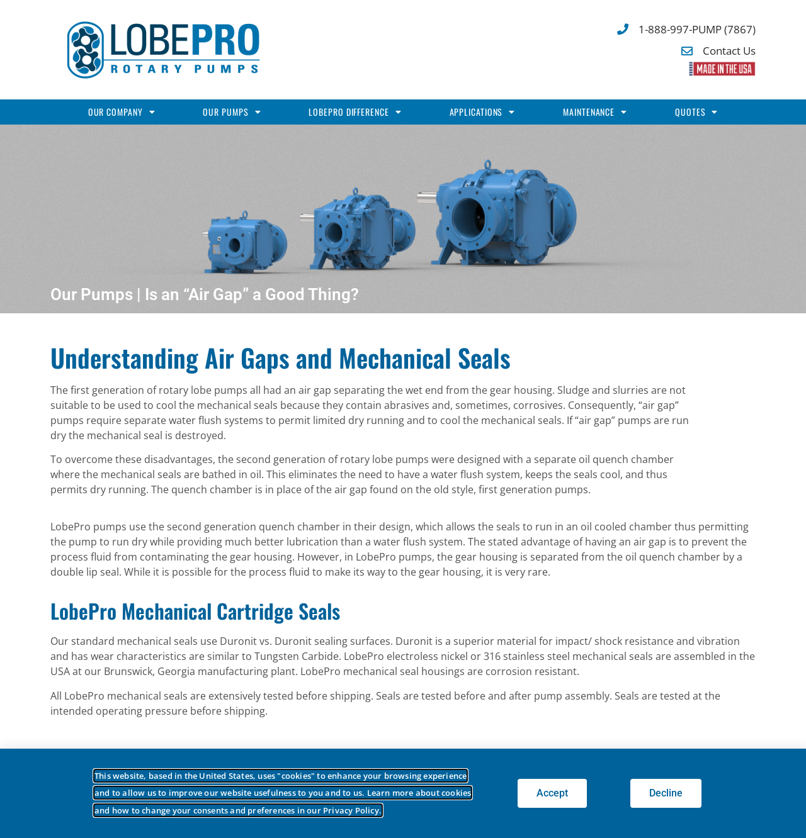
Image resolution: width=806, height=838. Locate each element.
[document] (403, 419)
